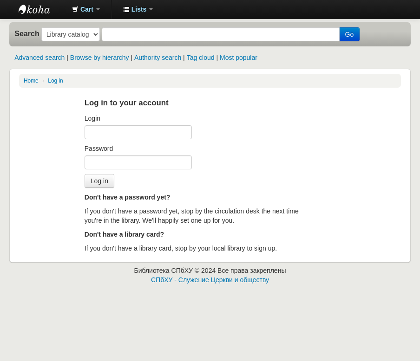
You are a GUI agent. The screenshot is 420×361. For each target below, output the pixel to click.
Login (92, 118)
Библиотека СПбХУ (42, 9)
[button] (86, 9)
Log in (55, 80)
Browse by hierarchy (99, 57)
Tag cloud (201, 57)
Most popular (238, 57)
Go (349, 34)
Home (31, 80)
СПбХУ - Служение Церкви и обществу (210, 280)
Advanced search (39, 57)
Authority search (157, 57)
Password (99, 148)
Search (26, 33)
